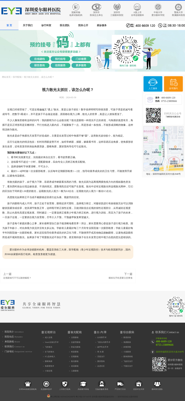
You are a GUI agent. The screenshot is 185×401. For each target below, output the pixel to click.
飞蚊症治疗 (128, 361)
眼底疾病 (127, 337)
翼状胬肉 (101, 361)
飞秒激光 (48, 347)
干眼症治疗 (128, 366)
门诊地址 (18, 351)
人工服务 (153, 88)
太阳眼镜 (74, 337)
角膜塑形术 (49, 366)
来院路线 (12, 341)
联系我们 (15, 346)
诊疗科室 (46, 25)
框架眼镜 (74, 352)
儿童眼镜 (74, 371)
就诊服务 (102, 25)
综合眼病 (128, 332)
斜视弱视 (127, 347)
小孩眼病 (127, 352)
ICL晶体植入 (50, 356)
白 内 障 (102, 332)
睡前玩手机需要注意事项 (120, 278)
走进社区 (101, 366)
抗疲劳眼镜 (75, 342)
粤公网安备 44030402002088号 (61, 397)
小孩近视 (48, 371)
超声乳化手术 (102, 347)
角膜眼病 (127, 342)
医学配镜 (17, 77)
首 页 (9, 25)
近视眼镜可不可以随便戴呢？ (17, 278)
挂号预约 (173, 88)
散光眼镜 (74, 361)
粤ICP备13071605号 (83, 397)
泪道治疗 (101, 356)
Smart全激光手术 (52, 342)
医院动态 (14, 336)
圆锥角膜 (48, 361)
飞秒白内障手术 (103, 342)
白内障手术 (102, 337)
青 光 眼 (100, 352)
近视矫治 (50, 332)
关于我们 (28, 25)
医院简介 (14, 331)
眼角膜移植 (128, 356)
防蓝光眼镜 (75, 347)
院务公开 (83, 25)
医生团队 (65, 25)
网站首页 (6, 77)
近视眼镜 (74, 356)
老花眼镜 (74, 366)
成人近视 (48, 337)
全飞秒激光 (49, 352)
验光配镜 (76, 332)
